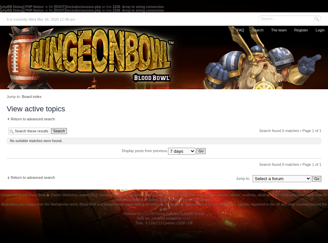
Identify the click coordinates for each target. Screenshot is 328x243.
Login (320, 30)
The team (278, 30)
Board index (32, 97)
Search (257, 30)
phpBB (147, 214)
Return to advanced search (33, 119)
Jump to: (243, 178)
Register (301, 30)
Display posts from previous (164, 151)
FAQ (240, 30)
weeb (186, 218)
